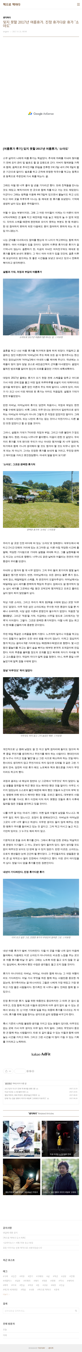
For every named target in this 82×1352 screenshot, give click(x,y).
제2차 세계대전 (11, 1289)
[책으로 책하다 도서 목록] (14, 1237)
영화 (53, 1280)
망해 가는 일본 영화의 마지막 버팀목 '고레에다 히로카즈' (25, 1098)
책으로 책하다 (11, 4)
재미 (37, 1280)
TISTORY (41, 1348)
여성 (31, 1285)
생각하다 (8, 1083)
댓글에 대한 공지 (10, 1232)
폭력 (6, 1285)
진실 (62, 1285)
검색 (76, 1311)
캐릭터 (71, 1280)
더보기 (5, 1294)
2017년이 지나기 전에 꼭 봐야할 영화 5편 (20, 1088)
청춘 (45, 1280)
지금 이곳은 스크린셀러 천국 (15, 1092)
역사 (62, 1280)
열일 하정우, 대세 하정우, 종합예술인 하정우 (21, 1095)
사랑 (32, 1289)
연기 (31, 1276)
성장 (64, 1276)
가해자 (40, 1276)
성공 (46, 1285)
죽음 (24, 1289)
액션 (56, 1276)
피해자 (27, 1280)
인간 (14, 1276)
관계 (57, 1289)
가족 (6, 1276)
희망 (23, 1276)
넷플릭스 (8, 1280)
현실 (23, 1285)
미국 (14, 1285)
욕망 (54, 1285)
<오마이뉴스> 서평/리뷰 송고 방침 (18, 1242)
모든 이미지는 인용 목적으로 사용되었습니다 (22, 1247)
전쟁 (73, 1276)
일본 (18, 1280)
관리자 (50, 1348)
